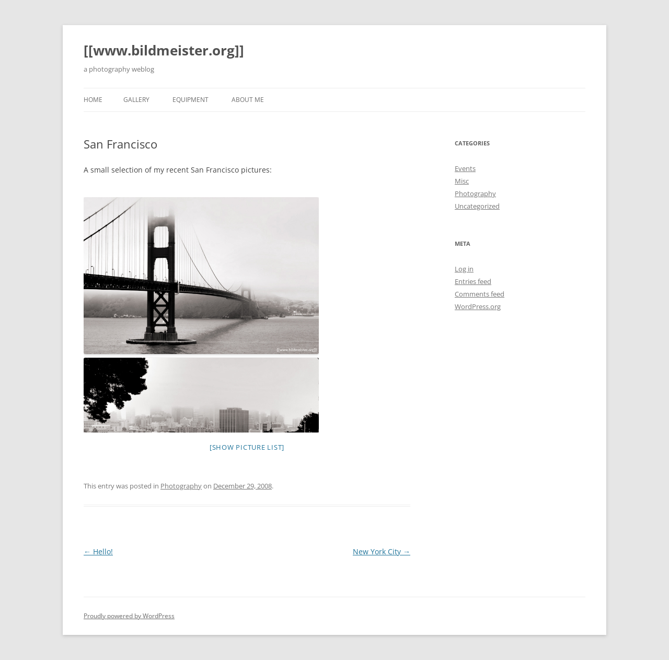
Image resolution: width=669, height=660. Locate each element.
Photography (181, 486)
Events (465, 168)
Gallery (136, 99)
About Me (248, 99)
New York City (381, 551)
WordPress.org (478, 306)
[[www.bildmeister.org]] (164, 50)
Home (93, 99)
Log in (464, 269)
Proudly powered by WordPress (129, 615)
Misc (462, 181)
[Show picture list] (247, 447)
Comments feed (479, 294)
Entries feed (473, 281)
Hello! (98, 551)
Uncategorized (477, 206)
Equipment (190, 99)
